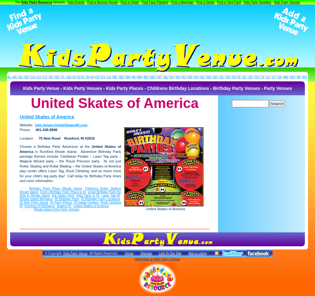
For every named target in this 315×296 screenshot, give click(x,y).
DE (57, 77)
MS (146, 77)
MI (134, 77)
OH (215, 77)
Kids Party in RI (87, 195)
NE (166, 77)
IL (83, 77)
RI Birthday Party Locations (100, 199)
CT (45, 77)
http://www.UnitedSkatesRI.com (61, 125)
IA (92, 77)
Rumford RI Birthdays (40, 206)
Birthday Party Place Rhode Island (55, 188)
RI (239, 77)
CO (38, 77)
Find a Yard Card (229, 2)
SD (250, 77)
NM (190, 77)
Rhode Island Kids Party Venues (56, 209)
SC (244, 77)
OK (221, 77)
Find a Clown (129, 2)
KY (103, 77)
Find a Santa (205, 2)
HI (74, 77)
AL (9, 77)
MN (139, 77)
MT (159, 77)
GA (69, 77)
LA (109, 77)
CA (32, 77)
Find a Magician (182, 2)
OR (228, 77)
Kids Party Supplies (257, 2)
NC (202, 77)
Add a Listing (197, 253)
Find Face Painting (155, 2)
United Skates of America (47, 116)
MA (128, 77)
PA (234, 77)
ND (209, 77)
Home (129, 253)
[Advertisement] (157, 21)
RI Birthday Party (67, 199)
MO (153, 77)
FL (63, 77)
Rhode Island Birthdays (36, 199)
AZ (21, 77)
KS (97, 77)
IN (87, 77)
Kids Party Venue (75, 253)
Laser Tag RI (110, 195)
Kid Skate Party (63, 195)
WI (298, 77)
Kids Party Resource (37, 2)
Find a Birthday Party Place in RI (63, 192)
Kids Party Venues (287, 2)
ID (78, 77)
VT (274, 77)
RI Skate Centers (86, 202)
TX (262, 77)
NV (172, 77)
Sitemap (146, 253)
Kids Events (76, 2)
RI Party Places (61, 202)
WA (285, 77)
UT (268, 77)
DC (51, 77)
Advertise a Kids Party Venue (157, 259)
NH (178, 77)
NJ (184, 77)
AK (15, 77)
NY (196, 77)
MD (121, 77)
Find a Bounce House (102, 2)
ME (115, 77)
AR (26, 77)
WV (292, 77)
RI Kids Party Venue (34, 202)
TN (256, 77)
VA (280, 77)
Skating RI (64, 206)
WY (304, 77)
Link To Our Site (170, 253)
